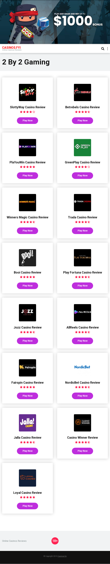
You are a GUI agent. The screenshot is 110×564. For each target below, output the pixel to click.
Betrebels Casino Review (82, 107)
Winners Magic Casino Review (27, 217)
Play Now (28, 120)
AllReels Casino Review (82, 327)
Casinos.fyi (62, 556)
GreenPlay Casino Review (82, 162)
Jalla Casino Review (27, 438)
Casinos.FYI (11, 47)
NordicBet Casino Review (82, 382)
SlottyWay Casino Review (27, 107)
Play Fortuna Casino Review (82, 272)
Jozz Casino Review (28, 327)
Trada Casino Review (82, 217)
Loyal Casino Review (27, 493)
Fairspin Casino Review (27, 382)
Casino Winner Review (82, 438)
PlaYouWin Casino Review (27, 162)
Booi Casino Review (27, 272)
